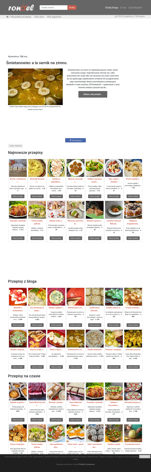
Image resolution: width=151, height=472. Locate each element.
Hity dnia (39, 16)
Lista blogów (135, 7)
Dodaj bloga (111, 7)
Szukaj (72, 7)
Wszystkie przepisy (21, 16)
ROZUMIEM (145, 456)
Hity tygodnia (54, 16)
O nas (123, 7)
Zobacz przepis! (18, 196)
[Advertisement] (75, 38)
